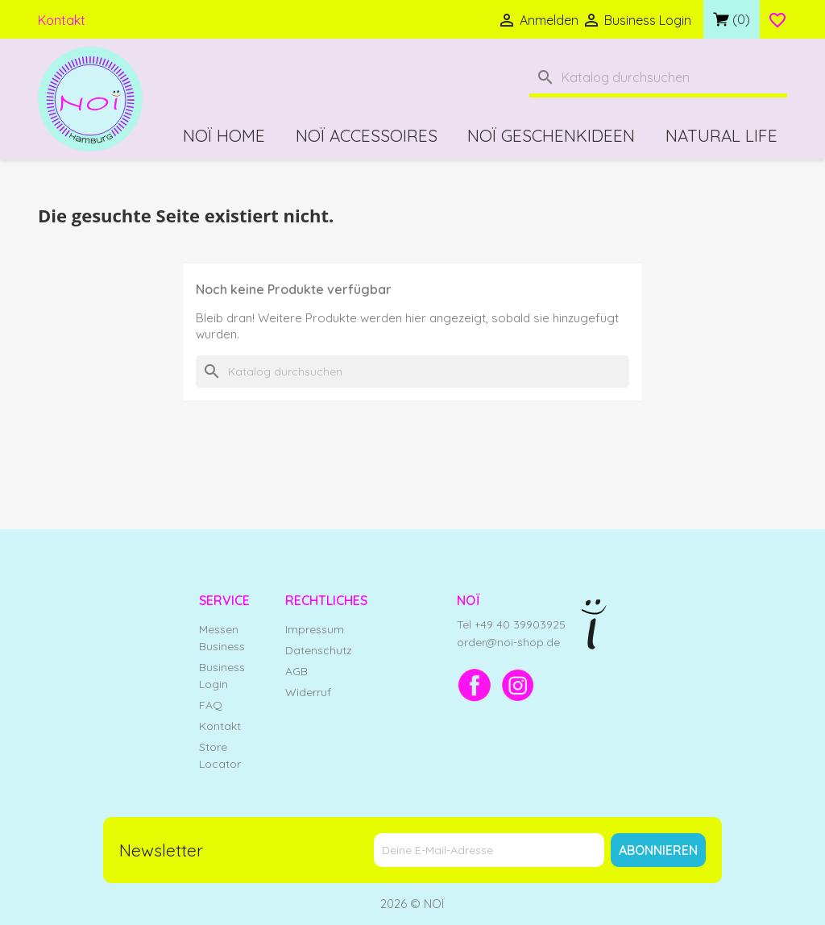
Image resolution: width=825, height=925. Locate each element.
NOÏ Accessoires (366, 135)
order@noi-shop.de (508, 642)
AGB (296, 671)
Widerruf (308, 692)
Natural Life (721, 135)
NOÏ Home (224, 135)
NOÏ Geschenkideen (551, 135)
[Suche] (658, 79)
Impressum (314, 629)
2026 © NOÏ (412, 903)
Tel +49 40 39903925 (511, 624)
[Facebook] (474, 685)
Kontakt (61, 20)
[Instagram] (518, 685)
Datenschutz (318, 650)
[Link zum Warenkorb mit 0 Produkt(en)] (731, 19)
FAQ (210, 705)
